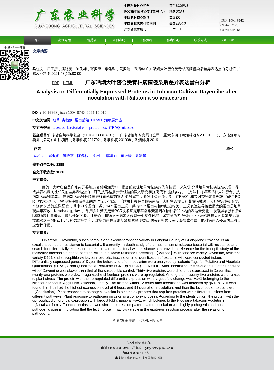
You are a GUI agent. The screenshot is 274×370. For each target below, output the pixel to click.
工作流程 (146, 40)
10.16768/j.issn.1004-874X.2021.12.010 (74, 113)
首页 (37, 40)
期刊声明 (119, 40)
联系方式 (200, 40)
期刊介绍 (64, 40)
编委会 (91, 40)
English (227, 40)
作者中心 (173, 40)
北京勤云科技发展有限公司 (144, 358)
